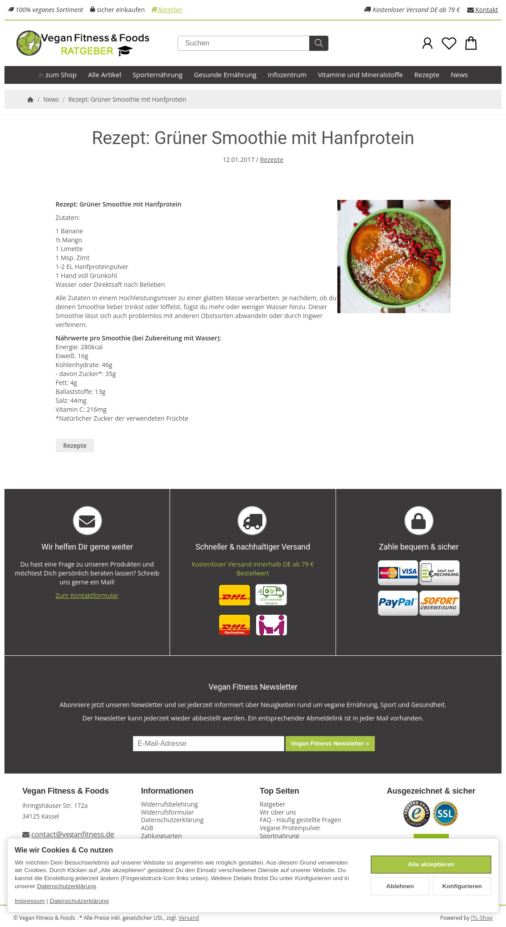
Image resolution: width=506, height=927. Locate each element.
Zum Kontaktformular (87, 595)
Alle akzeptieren (431, 864)
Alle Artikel (104, 74)
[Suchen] (253, 43)
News (459, 74)
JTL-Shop (482, 918)
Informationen (167, 791)
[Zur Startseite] (102, 43)
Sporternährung (157, 74)
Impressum (30, 901)
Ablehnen (400, 886)
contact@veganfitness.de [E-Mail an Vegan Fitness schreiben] (72, 835)
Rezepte (427, 74)
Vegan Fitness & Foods (65, 791)
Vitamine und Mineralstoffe (360, 74)
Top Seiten (279, 791)
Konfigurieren (462, 886)
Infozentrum (287, 74)
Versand (188, 918)
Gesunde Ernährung (225, 74)
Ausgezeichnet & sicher (431, 791)
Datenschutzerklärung (66, 886)
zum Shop (57, 74)
